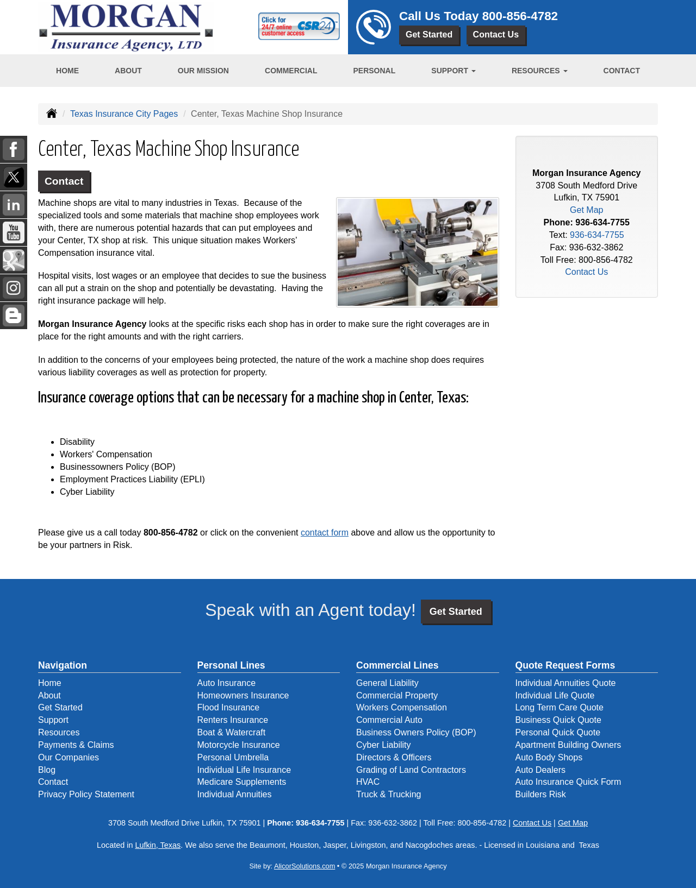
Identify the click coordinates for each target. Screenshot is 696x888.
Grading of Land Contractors (411, 769)
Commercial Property (397, 695)
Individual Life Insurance (244, 769)
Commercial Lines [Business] (397, 665)
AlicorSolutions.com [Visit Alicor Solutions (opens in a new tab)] (304, 866)
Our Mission (203, 70)
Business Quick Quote (558, 720)
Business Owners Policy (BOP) (416, 732)
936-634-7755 (602, 222)
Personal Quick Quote (558, 732)
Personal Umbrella (233, 757)
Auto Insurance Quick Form (568, 781)
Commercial (291, 70)
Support (53, 720)
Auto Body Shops (549, 757)
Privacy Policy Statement (86, 794)
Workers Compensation (401, 707)
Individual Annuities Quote (565, 683)
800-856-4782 (520, 16)
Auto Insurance (226, 683)
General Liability (387, 683)
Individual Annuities (234, 794)
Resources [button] (540, 70)
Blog (46, 769)
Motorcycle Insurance (238, 745)
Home (67, 70)
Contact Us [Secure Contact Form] (586, 271)
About (128, 70)
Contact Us (496, 34)
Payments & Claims (76, 745)
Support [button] (453, 70)
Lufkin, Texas (158, 845)
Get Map (586, 210)
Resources (58, 732)
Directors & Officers (393, 757)
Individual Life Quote (555, 695)
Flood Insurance (228, 707)
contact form (325, 532)
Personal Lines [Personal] (231, 665)
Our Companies (68, 757)
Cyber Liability (383, 745)
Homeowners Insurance (243, 695)
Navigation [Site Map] (62, 665)
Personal (374, 70)
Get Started (429, 34)
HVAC (368, 781)
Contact (622, 70)
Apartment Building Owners (568, 745)
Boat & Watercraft (231, 732)
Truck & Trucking (388, 794)
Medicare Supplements (242, 781)
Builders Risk (540, 794)
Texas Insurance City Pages (124, 113)
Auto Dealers (540, 769)
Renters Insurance (233, 720)
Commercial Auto (389, 720)
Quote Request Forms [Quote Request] (565, 665)
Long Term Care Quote (559, 707)
